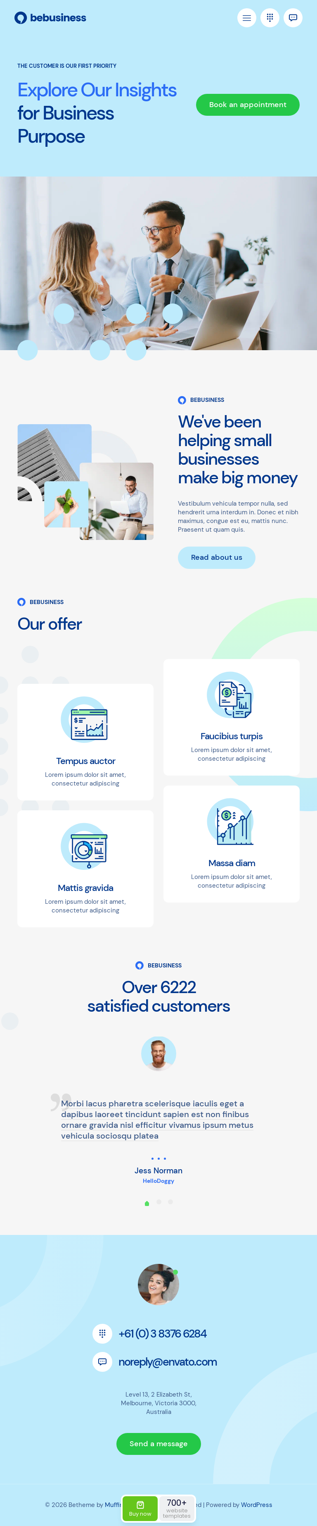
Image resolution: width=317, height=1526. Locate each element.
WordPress (256, 1505)
